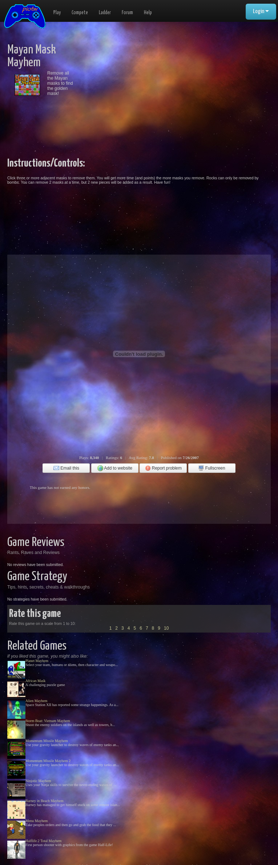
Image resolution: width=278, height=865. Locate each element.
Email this (66, 468)
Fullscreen (211, 468)
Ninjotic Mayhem (38, 781)
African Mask (35, 681)
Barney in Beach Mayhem (44, 801)
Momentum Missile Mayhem (46, 741)
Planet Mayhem (36, 661)
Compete (80, 12)
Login (261, 11)
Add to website (115, 468)
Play (57, 12)
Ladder (105, 12)
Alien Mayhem (36, 701)
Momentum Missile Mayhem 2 (47, 761)
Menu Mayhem (36, 821)
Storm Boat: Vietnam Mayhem (47, 721)
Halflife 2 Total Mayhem (43, 841)
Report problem (163, 468)
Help (148, 12)
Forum (127, 12)
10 (166, 628)
